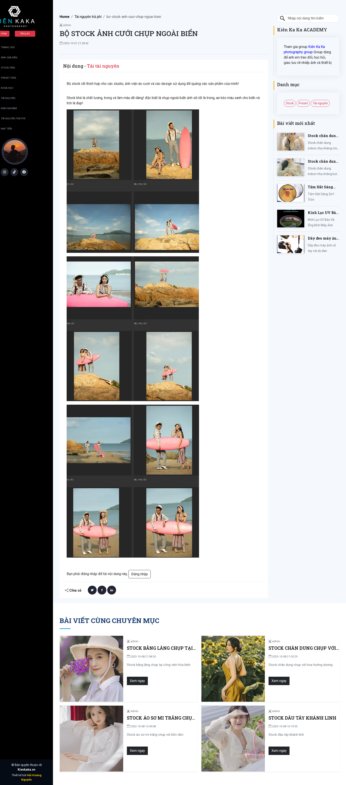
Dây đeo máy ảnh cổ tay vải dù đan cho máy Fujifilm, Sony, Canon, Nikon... (323, 238)
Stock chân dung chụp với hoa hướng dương (284, 648)
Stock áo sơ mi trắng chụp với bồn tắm (147, 718)
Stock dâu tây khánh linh (279, 718)
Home (65, 17)
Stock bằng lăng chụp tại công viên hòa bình (149, 648)
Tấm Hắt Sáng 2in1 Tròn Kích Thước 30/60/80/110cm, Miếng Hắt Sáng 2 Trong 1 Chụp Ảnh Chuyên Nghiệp (322, 187)
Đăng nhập (12, 33)
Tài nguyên (320, 103)
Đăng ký (36, 33)
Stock (290, 103)
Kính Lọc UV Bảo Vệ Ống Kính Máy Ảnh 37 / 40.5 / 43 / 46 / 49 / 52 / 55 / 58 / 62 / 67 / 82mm (323, 212)
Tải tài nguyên (103, 66)
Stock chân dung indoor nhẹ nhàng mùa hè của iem (323, 135)
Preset (303, 103)
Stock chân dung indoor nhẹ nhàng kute (323, 161)
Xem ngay (114, 681)
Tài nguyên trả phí (88, 17)
